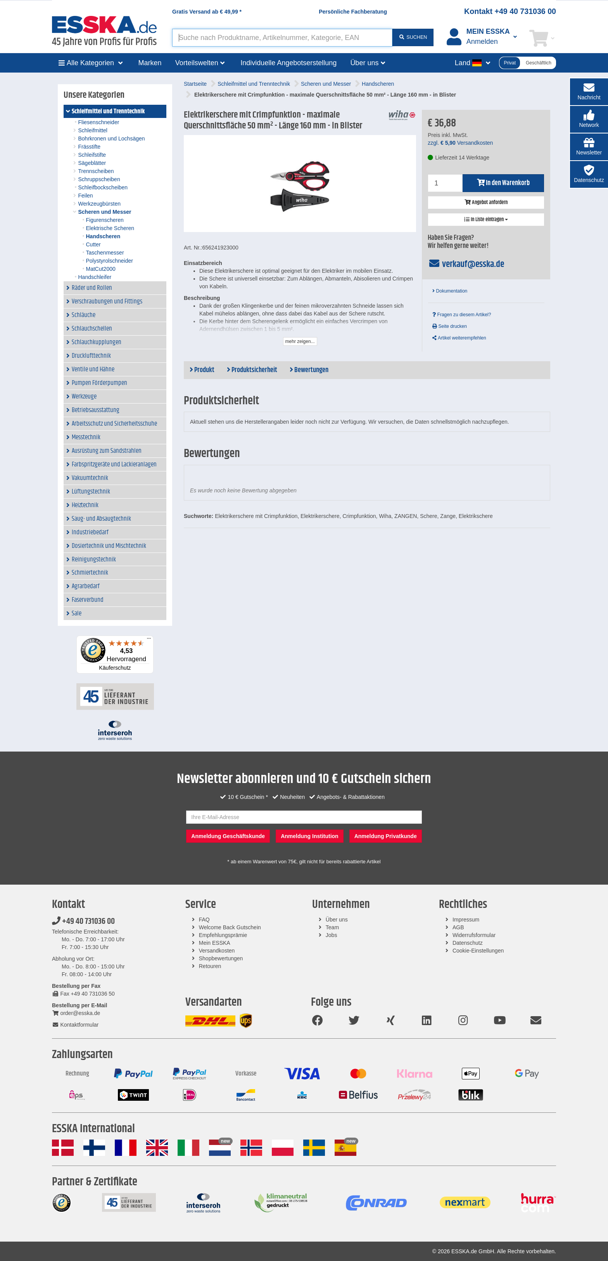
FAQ (204, 919)
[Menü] (149, 640)
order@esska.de (76, 1013)
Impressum (466, 919)
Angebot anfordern (486, 202)
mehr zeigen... (300, 341)
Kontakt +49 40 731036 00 (510, 11)
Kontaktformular (75, 1025)
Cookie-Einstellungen (478, 950)
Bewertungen (309, 370)
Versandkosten (217, 950)
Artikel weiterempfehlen (459, 338)
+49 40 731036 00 (83, 921)
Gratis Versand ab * (207, 12)
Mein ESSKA (214, 943)
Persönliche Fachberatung (353, 12)
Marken (150, 63)
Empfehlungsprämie (223, 935)
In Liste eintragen (486, 219)
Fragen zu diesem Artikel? (461, 314)
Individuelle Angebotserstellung (288, 63)
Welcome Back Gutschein (230, 927)
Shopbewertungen (221, 958)
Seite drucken (449, 326)
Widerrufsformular (474, 935)
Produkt (202, 370)
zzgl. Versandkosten (460, 143)
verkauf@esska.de (466, 264)
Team (332, 927)
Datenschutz (468, 943)
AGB (458, 927)
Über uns (337, 919)
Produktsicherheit (252, 370)
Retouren (210, 966)
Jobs (331, 935)
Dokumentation (449, 291)
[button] (589, 119)
